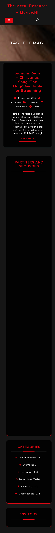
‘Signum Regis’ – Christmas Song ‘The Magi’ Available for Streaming (27, 82)
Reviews (25, 486)
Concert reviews (27, 457)
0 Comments (32, 102)
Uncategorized (26, 493)
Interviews (26, 472)
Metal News (21, 106)
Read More (27, 138)
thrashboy (16, 102)
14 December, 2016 (27, 98)
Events (26, 464)
